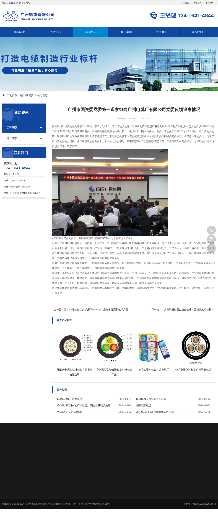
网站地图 (184, 2)
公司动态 (42, 95)
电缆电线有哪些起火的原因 (151, 399)
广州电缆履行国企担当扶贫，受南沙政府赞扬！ (188, 309)
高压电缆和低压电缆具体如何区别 (155, 411)
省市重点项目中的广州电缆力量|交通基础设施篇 (83, 405)
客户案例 (126, 31)
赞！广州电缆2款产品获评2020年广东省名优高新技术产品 (96, 309)
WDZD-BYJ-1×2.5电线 (69, 411)
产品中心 (55, 31)
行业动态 (12, 138)
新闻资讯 (91, 31)
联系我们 (210, 2)
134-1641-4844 (211, 230)
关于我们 (161, 31)
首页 (22, 95)
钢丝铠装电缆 (143, 405)
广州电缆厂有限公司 (153, 126)
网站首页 (197, 2)
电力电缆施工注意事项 (69, 399)
